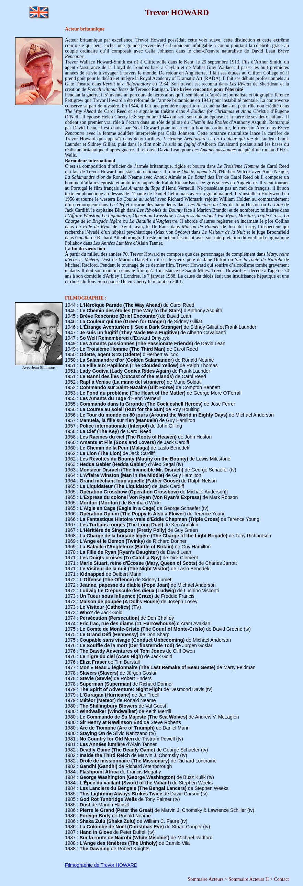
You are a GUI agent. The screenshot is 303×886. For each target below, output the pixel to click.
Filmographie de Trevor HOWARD (101, 865)
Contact (281, 879)
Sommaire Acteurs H (248, 879)
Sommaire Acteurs (205, 879)
